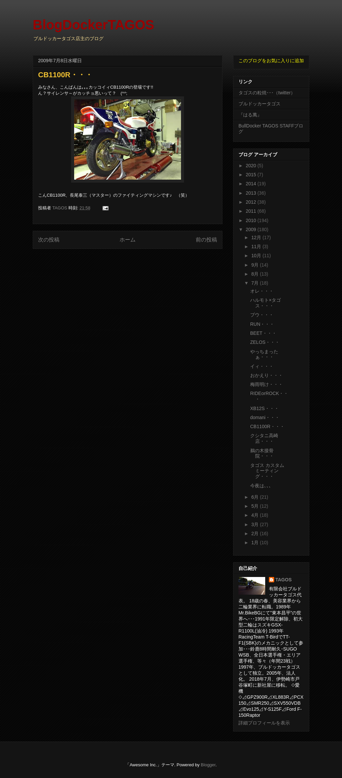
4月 (255, 515)
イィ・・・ (262, 366)
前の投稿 (206, 239)
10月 (256, 255)
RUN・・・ (262, 324)
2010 (252, 220)
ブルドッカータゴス (259, 103)
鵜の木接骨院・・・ (262, 453)
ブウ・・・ (262, 314)
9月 (255, 265)
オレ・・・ (262, 291)
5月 (255, 506)
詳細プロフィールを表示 (264, 722)
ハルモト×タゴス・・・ (265, 302)
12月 (256, 237)
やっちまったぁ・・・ (264, 354)
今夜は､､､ (260, 485)
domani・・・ (265, 417)
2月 (255, 533)
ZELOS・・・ (265, 342)
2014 (252, 183)
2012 (252, 202)
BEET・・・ (263, 333)
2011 (252, 211)
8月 (255, 274)
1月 (255, 542)
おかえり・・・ (266, 375)
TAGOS (284, 579)
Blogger (208, 764)
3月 (255, 524)
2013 (252, 193)
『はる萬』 (250, 114)
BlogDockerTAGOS (93, 24)
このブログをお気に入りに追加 (271, 60)
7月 (255, 283)
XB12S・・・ (264, 408)
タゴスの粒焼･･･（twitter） (266, 92)
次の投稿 (48, 239)
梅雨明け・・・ (266, 384)
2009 (252, 229)
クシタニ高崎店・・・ (264, 438)
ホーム (128, 239)
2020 (252, 165)
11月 (256, 246)
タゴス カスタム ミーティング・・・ (267, 471)
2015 (252, 174)
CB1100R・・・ (267, 426)
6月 (255, 497)
